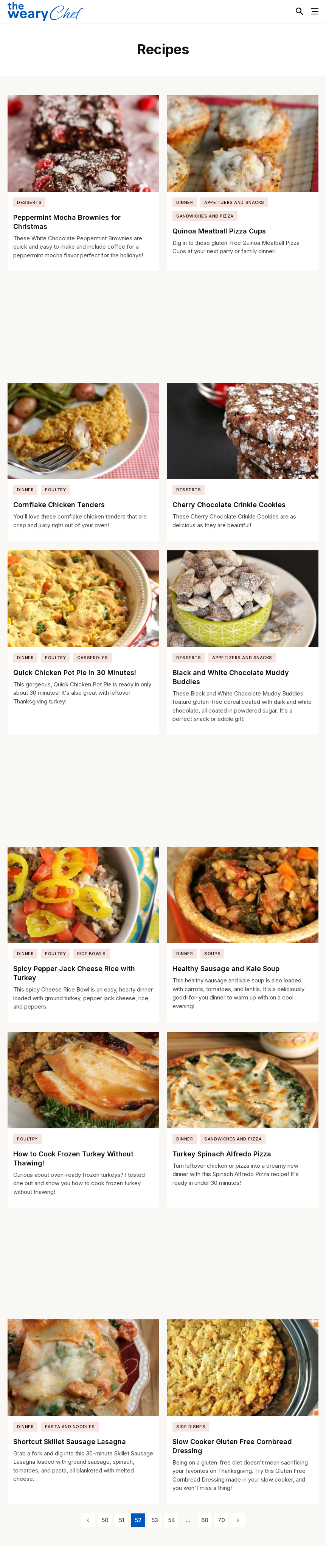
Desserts (29, 202)
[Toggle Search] (299, 11)
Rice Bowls (91, 953)
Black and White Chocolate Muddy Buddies (230, 677)
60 (204, 1520)
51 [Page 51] (121, 1520)
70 (221, 1520)
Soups (212, 953)
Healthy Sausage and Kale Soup (225, 969)
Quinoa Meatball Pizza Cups (219, 231)
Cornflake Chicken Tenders (59, 505)
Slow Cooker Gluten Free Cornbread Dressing (232, 1446)
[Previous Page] (88, 1520)
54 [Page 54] (171, 1520)
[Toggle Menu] (314, 11)
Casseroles (92, 657)
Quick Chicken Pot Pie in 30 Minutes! (74, 673)
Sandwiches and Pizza (205, 216)
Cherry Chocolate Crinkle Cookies (229, 505)
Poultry (55, 489)
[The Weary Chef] (45, 11)
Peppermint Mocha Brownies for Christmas (67, 221)
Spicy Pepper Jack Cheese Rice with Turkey (74, 973)
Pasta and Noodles (70, 1426)
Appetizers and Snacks (234, 202)
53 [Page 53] (154, 1520)
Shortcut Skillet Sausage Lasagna (69, 1442)
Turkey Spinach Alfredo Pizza (221, 1154)
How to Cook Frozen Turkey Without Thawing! (73, 1158)
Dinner (184, 202)
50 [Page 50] (105, 1520)
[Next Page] (238, 1520)
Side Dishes (190, 1426)
